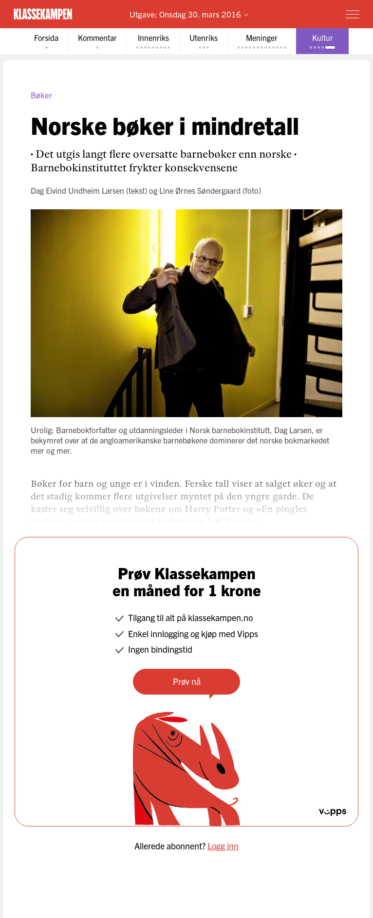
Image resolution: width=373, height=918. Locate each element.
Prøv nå (187, 681)
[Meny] (352, 14)
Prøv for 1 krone (295, 13)
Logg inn (223, 845)
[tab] (46, 41)
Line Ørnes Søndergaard (200, 190)
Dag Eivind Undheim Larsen (77, 190)
